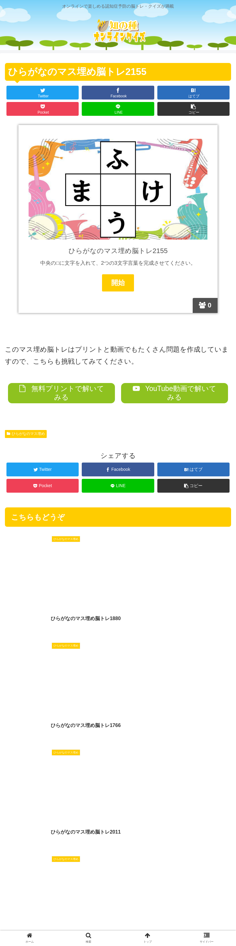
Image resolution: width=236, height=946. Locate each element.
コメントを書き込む (118, 856)
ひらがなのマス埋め (26, 434)
